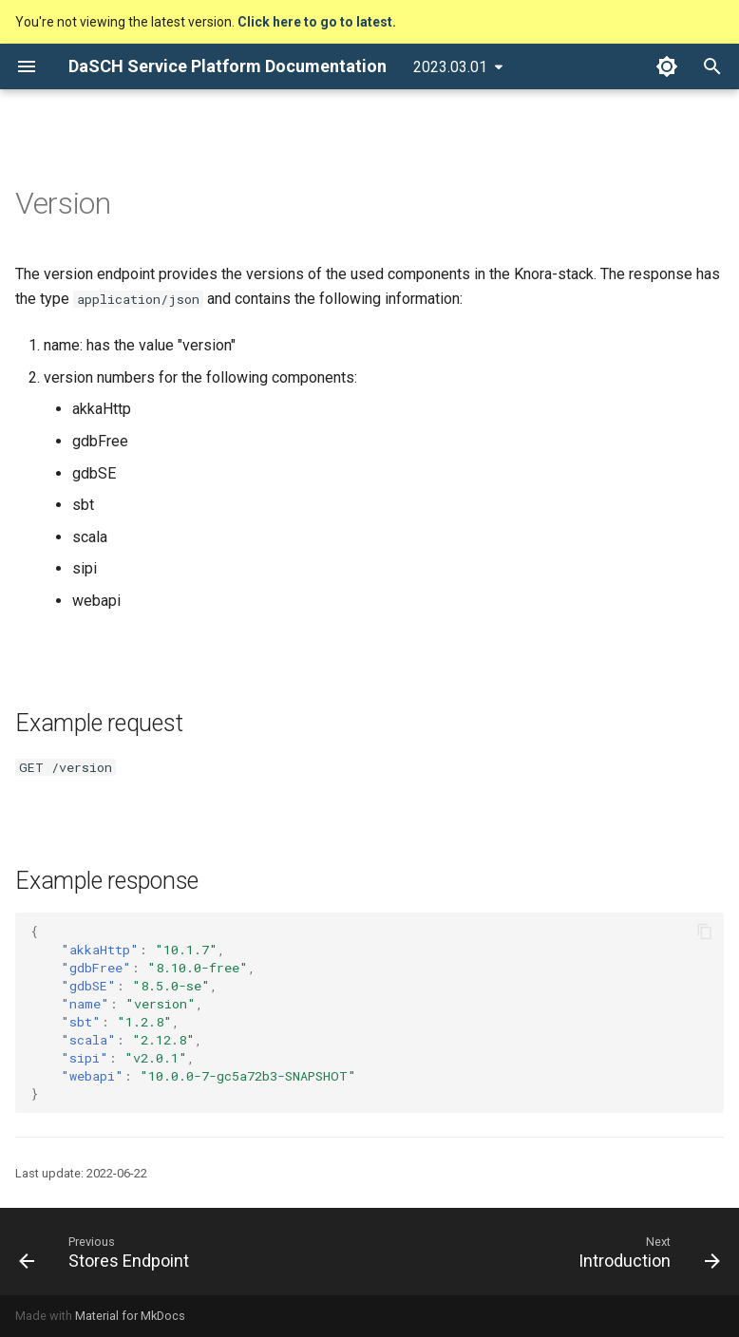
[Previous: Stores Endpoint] (108, 1251)
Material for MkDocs (130, 1316)
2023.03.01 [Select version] (450, 67)
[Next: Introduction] (645, 1251)
